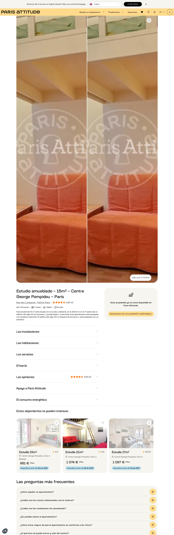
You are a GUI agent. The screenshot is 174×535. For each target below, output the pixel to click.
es (162, 12)
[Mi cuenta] (170, 12)
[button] (5, 531)
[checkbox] (149, 20)
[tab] (92, 12)
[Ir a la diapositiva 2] (38, 443)
